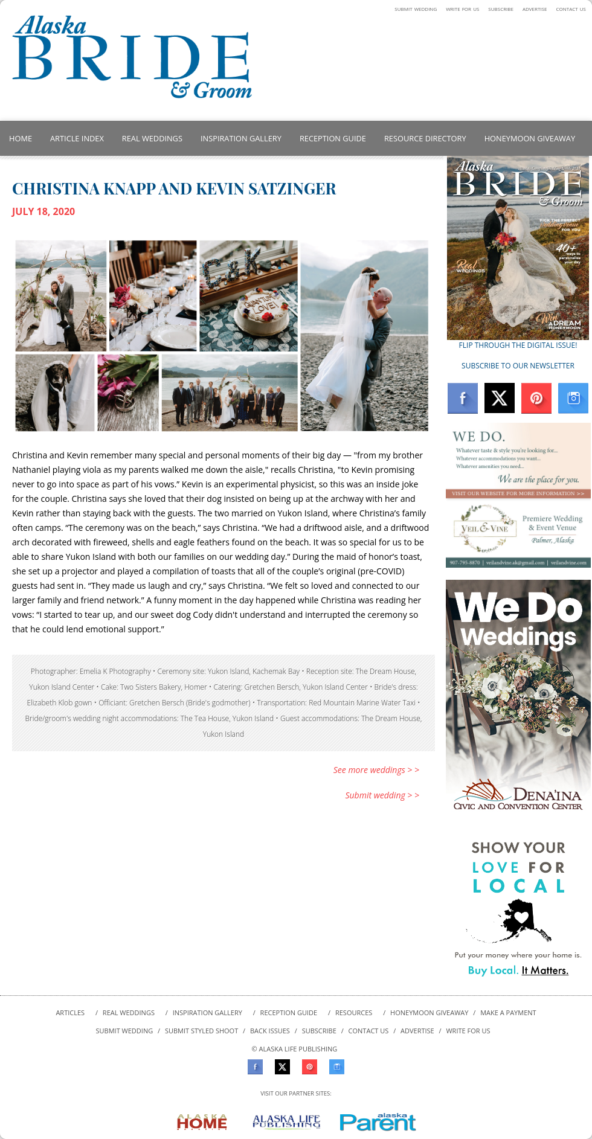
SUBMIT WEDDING (125, 1030)
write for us (462, 8)
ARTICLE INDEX (77, 138)
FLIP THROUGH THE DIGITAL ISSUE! (518, 345)
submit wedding (415, 8)
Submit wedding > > (382, 795)
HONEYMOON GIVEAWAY (529, 138)
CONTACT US (369, 1030)
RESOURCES (353, 1012)
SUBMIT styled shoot (201, 1030)
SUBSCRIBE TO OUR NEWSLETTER (518, 366)
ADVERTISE (417, 1030)
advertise (535, 8)
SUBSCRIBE (319, 1030)
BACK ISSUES (270, 1030)
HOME (20, 138)
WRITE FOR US (468, 1030)
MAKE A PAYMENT (508, 1012)
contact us (571, 8)
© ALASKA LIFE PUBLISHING (295, 1048)
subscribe (500, 8)
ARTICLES (70, 1012)
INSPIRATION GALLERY (241, 138)
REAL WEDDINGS (152, 138)
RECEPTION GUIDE (333, 138)
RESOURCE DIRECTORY (425, 138)
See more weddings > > (376, 769)
